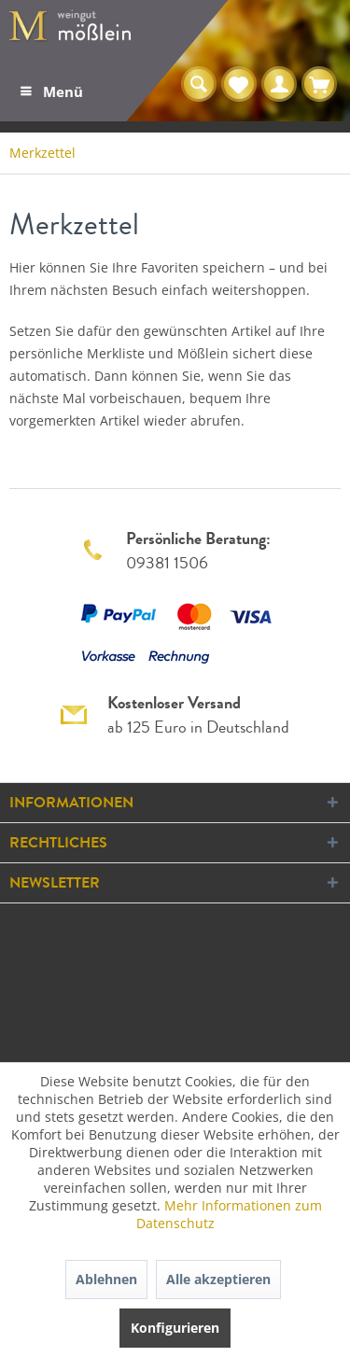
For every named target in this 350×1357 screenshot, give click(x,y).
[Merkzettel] (239, 85)
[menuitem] (50, 91)
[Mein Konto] (279, 85)
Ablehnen (106, 1279)
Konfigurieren (175, 1327)
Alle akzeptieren (218, 1279)
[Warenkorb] (319, 85)
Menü (52, 89)
